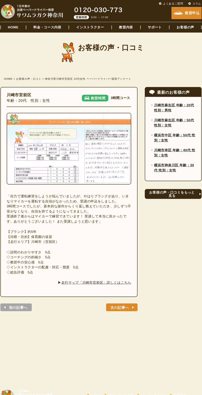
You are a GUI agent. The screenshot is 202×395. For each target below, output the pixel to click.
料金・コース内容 (47, 27)
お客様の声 (185, 27)
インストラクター (90, 27)
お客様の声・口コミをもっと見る (172, 194)
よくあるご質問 (173, 3)
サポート (155, 27)
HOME (13, 27)
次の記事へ (119, 308)
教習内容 (126, 27)
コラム (196, 3)
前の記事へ (18, 308)
